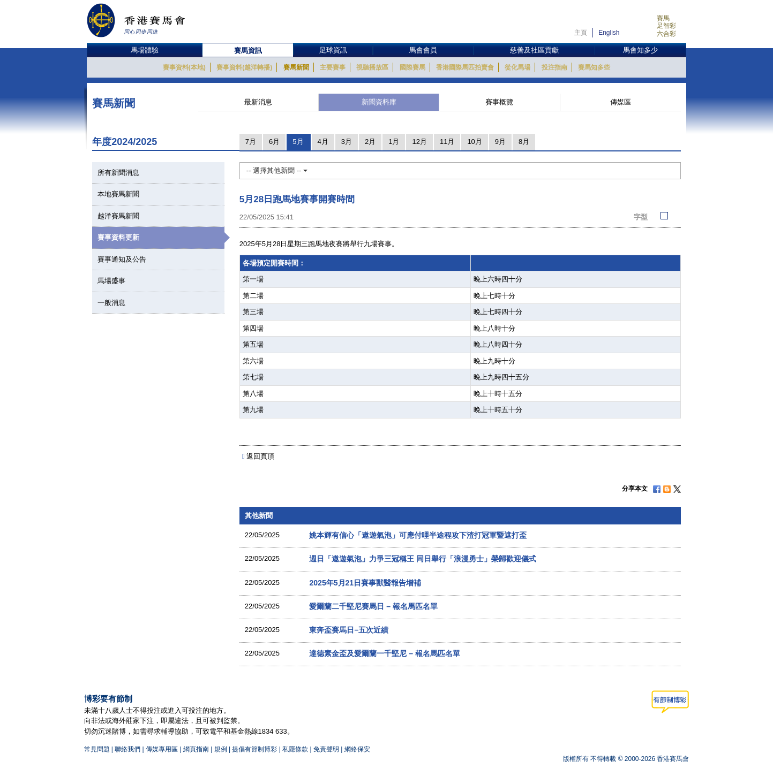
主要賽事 (333, 67)
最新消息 (258, 102)
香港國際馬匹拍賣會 (465, 67)
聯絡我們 (127, 749)
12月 (419, 142)
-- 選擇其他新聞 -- (276, 170)
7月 (250, 142)
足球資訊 (333, 50)
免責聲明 (326, 749)
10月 (474, 142)
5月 (297, 142)
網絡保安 (357, 749)
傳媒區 (620, 102)
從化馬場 (517, 67)
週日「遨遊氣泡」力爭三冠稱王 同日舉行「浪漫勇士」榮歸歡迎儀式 (422, 558)
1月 (393, 142)
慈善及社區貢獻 (534, 50)
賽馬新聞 (296, 67)
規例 (221, 749)
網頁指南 (196, 749)
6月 (274, 142)
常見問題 (97, 749)
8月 (524, 142)
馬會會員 (423, 50)
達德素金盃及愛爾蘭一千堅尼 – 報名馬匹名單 (384, 653)
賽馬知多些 (594, 67)
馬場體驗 (145, 50)
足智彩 (666, 25)
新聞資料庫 (379, 102)
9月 (500, 142)
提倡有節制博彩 (254, 749)
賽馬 (663, 18)
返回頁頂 (260, 456)
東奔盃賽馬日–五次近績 (348, 630)
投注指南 (554, 67)
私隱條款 (295, 749)
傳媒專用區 (162, 749)
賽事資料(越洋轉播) (244, 67)
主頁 (580, 32)
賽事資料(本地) (184, 67)
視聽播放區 (372, 67)
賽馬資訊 (248, 51)
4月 (323, 142)
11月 (447, 142)
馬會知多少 (640, 50)
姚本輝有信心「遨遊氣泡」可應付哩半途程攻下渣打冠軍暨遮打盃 (418, 535)
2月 (370, 142)
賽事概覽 (499, 102)
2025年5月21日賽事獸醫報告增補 (365, 582)
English (608, 32)
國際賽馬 (412, 67)
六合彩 (666, 33)
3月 (346, 142)
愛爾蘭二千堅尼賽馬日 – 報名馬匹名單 (373, 606)
